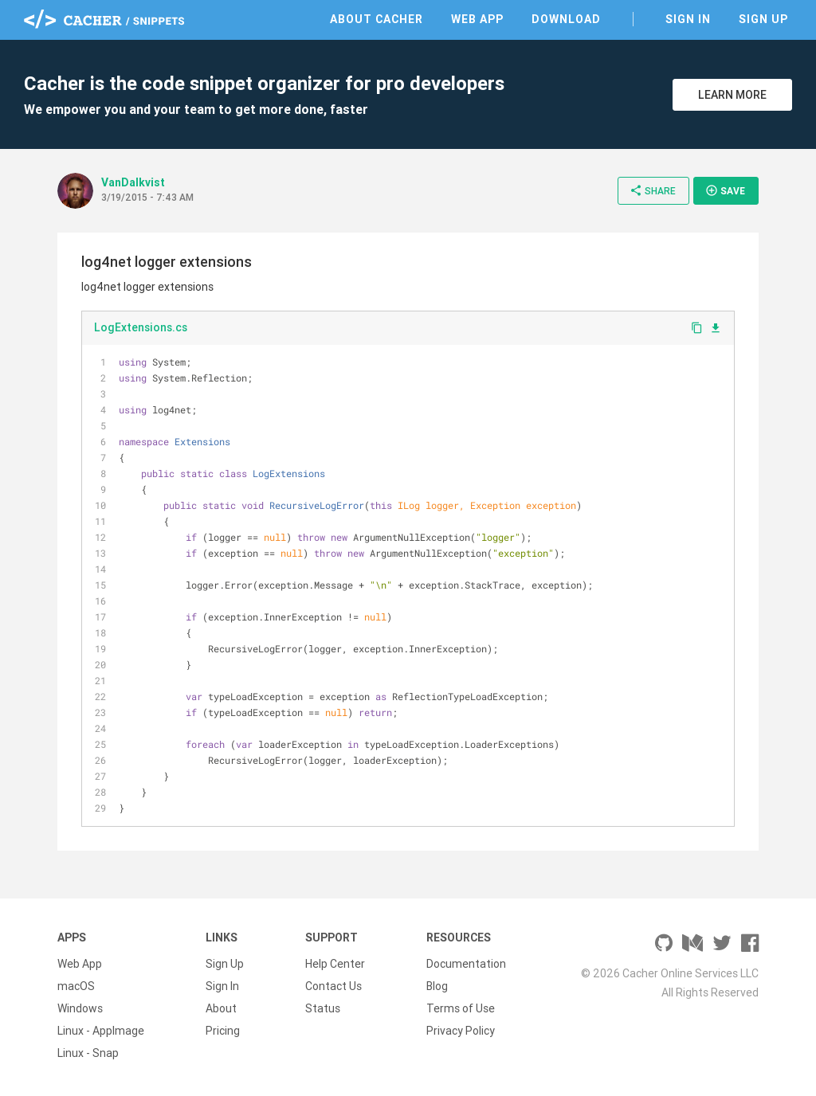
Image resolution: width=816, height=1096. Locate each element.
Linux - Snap (88, 1053)
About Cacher (376, 19)
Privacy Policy (460, 1031)
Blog (437, 986)
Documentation (466, 964)
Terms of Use (460, 1008)
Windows (80, 1008)
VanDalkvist (133, 182)
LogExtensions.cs (140, 327)
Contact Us (333, 986)
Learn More (732, 95)
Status (322, 1008)
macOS (76, 986)
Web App (477, 19)
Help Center (335, 964)
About (221, 1008)
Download (566, 19)
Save (725, 190)
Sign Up (763, 19)
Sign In (688, 19)
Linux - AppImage (100, 1031)
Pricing (223, 1031)
